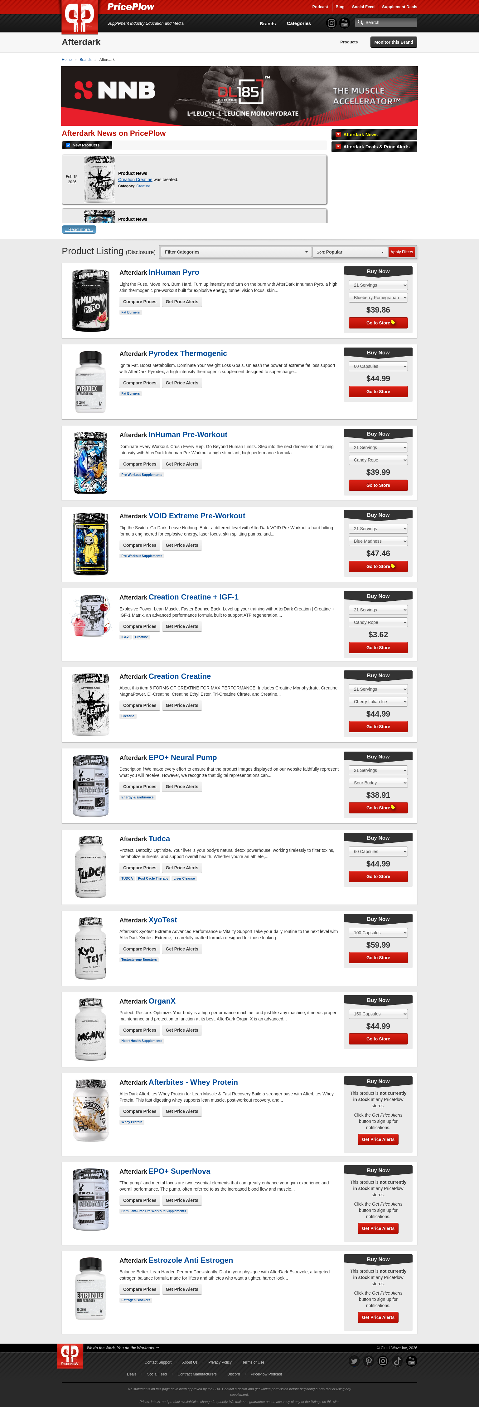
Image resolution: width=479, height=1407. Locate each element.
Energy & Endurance (137, 796)
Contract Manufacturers (196, 1373)
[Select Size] (378, 284)
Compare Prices (140, 301)
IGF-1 (125, 636)
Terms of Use (253, 1362)
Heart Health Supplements (141, 1040)
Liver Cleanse (184, 878)
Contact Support (158, 1362)
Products (349, 42)
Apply (401, 251)
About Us (189, 1362)
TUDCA (127, 878)
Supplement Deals (399, 6)
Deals (132, 1373)
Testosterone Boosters (139, 959)
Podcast (320, 6)
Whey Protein (131, 1121)
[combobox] (236, 251)
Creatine (143, 185)
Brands (268, 23)
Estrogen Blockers (135, 1299)
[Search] (386, 22)
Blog (340, 6)
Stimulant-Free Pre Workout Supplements (153, 1210)
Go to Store (380, 322)
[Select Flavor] (378, 297)
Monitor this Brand (394, 42)
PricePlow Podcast (266, 1373)
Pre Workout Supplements (141, 474)
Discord (233, 1373)
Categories (299, 23)
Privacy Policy (220, 1362)
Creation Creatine (135, 178)
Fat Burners (130, 311)
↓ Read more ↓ (79, 228)
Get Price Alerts (182, 301)
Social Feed (363, 6)
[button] (239, 230)
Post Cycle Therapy (153, 878)
